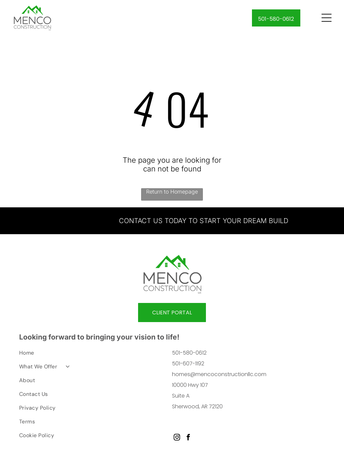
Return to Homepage (172, 193)
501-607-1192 (188, 365)
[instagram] (177, 440)
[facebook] (188, 440)
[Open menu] (326, 19)
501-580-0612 (189, 355)
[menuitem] (89, 356)
